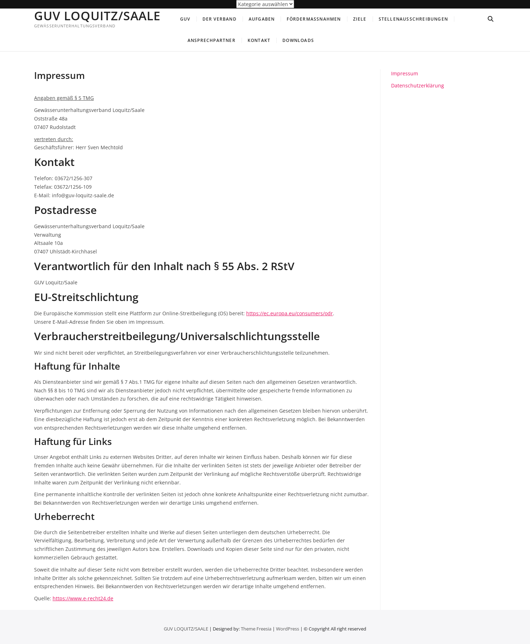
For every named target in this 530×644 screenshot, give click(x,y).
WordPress (287, 629)
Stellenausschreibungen (413, 19)
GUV (185, 19)
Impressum (404, 73)
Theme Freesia (256, 629)
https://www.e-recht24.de (83, 598)
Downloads (298, 40)
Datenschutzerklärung (417, 85)
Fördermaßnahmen (314, 19)
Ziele (360, 19)
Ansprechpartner (212, 40)
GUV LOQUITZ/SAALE (97, 16)
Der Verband (219, 19)
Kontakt (259, 40)
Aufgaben (262, 19)
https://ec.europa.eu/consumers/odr (289, 313)
